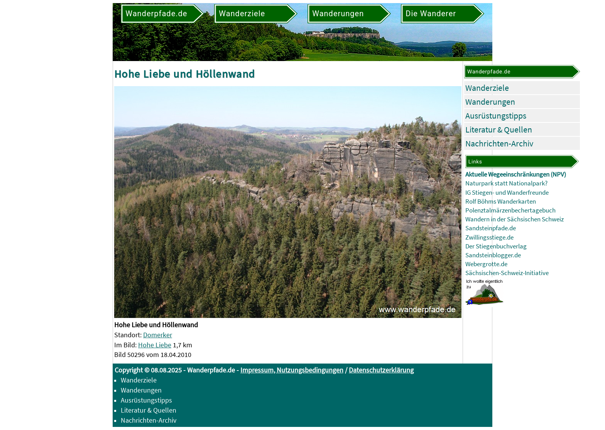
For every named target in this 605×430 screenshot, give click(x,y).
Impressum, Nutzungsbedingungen (291, 369)
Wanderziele (487, 87)
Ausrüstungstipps (495, 115)
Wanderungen (490, 101)
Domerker (157, 334)
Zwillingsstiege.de (489, 237)
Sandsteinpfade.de (490, 228)
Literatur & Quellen (498, 129)
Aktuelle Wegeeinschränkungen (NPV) (515, 174)
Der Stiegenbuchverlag (496, 246)
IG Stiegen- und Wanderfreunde (507, 193)
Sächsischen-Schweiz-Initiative (507, 273)
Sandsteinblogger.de (493, 255)
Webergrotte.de (486, 264)
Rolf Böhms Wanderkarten (500, 201)
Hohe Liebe (154, 344)
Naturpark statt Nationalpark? (506, 183)
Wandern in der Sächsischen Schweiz (514, 219)
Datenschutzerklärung (381, 369)
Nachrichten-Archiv (499, 143)
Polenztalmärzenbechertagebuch (510, 210)
